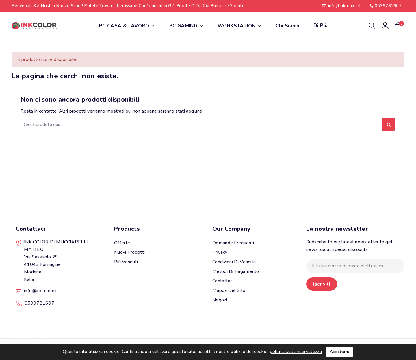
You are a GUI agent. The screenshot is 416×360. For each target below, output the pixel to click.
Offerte (122, 243)
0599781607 (388, 6)
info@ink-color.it (344, 6)
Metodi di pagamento (235, 271)
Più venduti (126, 262)
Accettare (339, 352)
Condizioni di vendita (234, 262)
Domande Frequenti (233, 243)
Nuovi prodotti (129, 252)
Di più (320, 25)
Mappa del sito (228, 290)
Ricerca (388, 124)
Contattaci (30, 229)
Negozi (219, 300)
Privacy (219, 252)
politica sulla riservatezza (296, 351)
